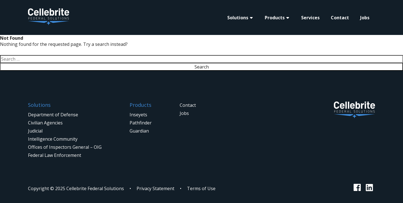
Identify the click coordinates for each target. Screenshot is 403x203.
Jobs (364, 18)
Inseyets (138, 115)
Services (310, 18)
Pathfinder (141, 123)
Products (275, 18)
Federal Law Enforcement (54, 155)
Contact (340, 18)
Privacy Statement (155, 188)
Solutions (237, 18)
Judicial (35, 131)
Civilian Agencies (45, 123)
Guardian (139, 131)
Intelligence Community (53, 139)
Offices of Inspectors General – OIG (65, 147)
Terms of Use (201, 188)
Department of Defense (53, 115)
